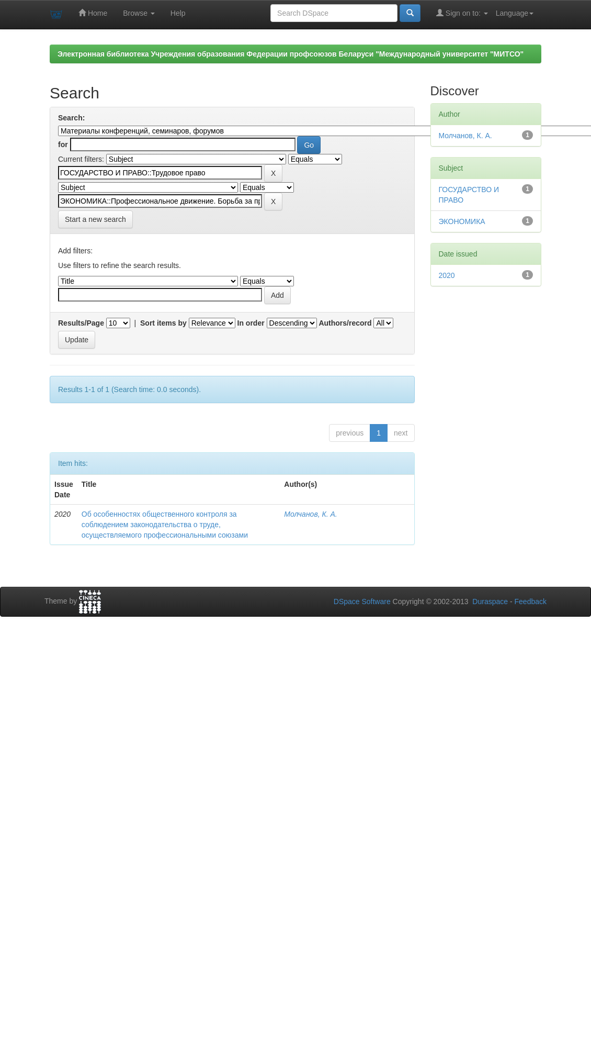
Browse (139, 13)
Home (92, 12)
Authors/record (345, 323)
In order (251, 323)
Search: (71, 118)
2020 (447, 275)
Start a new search (95, 219)
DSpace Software (362, 601)
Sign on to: (462, 12)
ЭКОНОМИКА (462, 221)
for (63, 144)
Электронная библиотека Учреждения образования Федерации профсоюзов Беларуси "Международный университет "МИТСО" (291, 54)
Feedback (531, 601)
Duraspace (490, 601)
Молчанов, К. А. (310, 514)
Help (178, 13)
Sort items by (163, 323)
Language (514, 13)
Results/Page (81, 323)
